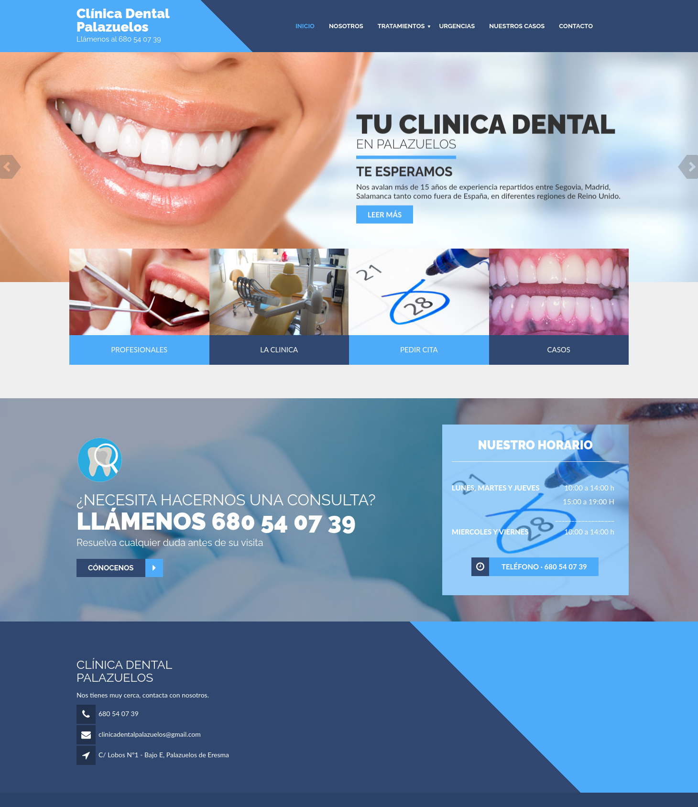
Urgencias (457, 26)
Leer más (385, 215)
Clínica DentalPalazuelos (123, 20)
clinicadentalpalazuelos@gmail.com (149, 734)
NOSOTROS (346, 26)
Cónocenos (125, 568)
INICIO (305, 26)
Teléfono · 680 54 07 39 (529, 566)
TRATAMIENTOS (401, 26)
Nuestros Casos (517, 26)
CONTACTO (576, 26)
